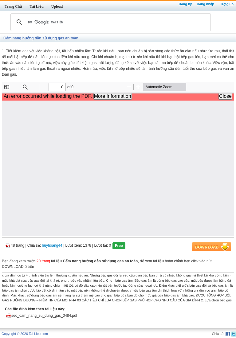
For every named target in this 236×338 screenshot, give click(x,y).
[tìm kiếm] (109, 22)
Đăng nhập (205, 4)
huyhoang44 (52, 246)
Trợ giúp (227, 4)
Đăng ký (185, 4)
